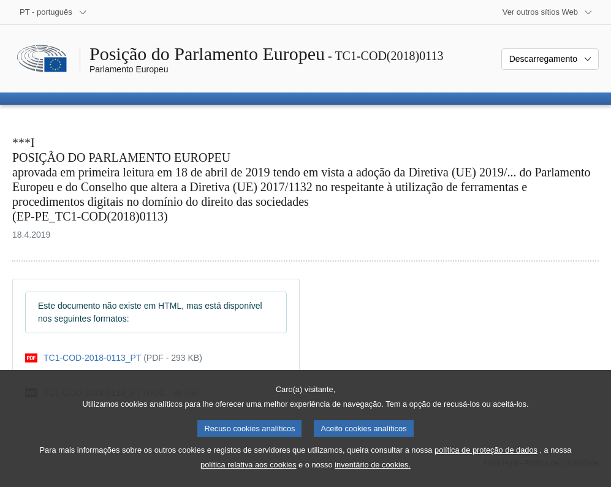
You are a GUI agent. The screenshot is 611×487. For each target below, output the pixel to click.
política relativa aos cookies (248, 476)
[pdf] (113, 358)
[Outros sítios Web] (547, 12)
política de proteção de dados (486, 462)
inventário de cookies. (373, 476)
